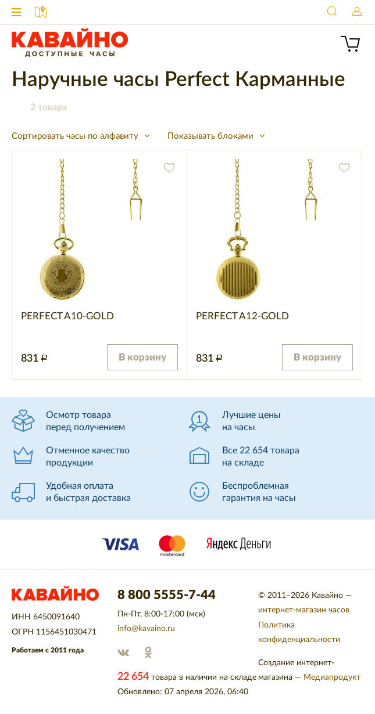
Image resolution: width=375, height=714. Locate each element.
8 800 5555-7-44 (308, 12)
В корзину (142, 357)
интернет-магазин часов (303, 610)
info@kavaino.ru (146, 629)
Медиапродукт (331, 677)
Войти (357, 12)
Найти (332, 12)
